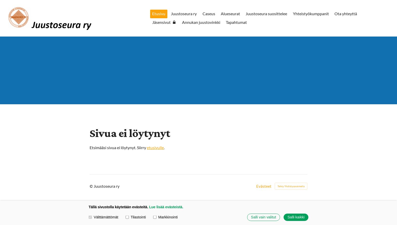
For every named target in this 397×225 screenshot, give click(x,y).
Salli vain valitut (263, 217)
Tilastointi (136, 217)
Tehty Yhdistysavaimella (291, 186)
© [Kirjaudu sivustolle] (92, 186)
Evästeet (263, 186)
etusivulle (155, 147)
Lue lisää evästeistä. (166, 207)
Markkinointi (165, 217)
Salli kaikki (295, 217)
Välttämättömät (103, 217)
